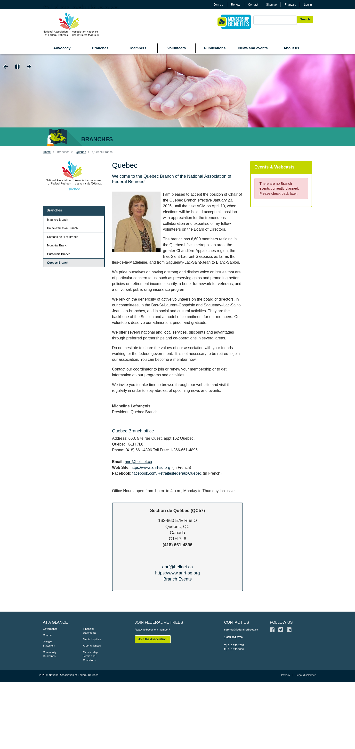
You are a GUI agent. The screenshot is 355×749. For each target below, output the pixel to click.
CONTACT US (236, 622)
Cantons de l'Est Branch (62, 237)
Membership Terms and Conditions (90, 656)
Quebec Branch (58, 262)
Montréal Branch (57, 245)
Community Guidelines (49, 654)
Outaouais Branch (58, 254)
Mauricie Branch (57, 219)
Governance (50, 628)
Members (138, 48)
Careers (47, 635)
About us (291, 48)
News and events (253, 48)
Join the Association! (153, 639)
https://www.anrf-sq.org (150, 467)
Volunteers (176, 48)
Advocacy (62, 48)
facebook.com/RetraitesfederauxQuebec (167, 473)
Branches (100, 48)
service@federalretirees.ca (241, 629)
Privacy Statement (49, 643)
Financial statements (89, 630)
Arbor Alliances (92, 645)
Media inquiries (92, 639)
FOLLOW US (281, 622)
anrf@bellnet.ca (138, 462)
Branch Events (177, 579)
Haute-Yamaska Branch (62, 228)
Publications (215, 48)
